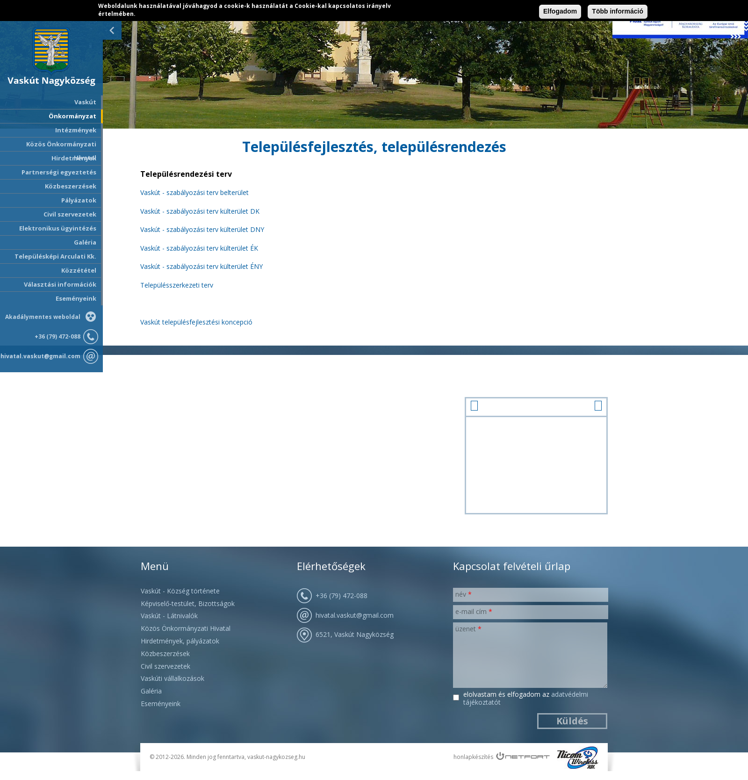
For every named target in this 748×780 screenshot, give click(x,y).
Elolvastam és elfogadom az (525, 699)
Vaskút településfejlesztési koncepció (196, 322)
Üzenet (468, 628)
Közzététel (78, 270)
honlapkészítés (473, 757)
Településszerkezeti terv (176, 285)
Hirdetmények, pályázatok (180, 640)
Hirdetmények (73, 158)
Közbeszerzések (70, 186)
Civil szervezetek (165, 666)
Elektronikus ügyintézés (57, 228)
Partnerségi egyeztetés (59, 172)
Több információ (617, 11)
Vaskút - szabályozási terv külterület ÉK (199, 248)
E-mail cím (473, 611)
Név (463, 594)
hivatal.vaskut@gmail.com (40, 356)
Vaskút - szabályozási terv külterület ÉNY (201, 266)
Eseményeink (76, 298)
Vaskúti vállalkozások (172, 678)
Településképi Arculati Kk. (55, 256)
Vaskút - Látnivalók (169, 615)
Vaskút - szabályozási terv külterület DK (199, 211)
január (536, 406)
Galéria (85, 242)
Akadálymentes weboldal (42, 317)
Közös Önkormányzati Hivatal (185, 628)
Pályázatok (78, 200)
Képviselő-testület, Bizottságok (188, 603)
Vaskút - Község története (180, 590)
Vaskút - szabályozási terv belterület (194, 192)
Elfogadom (560, 11)
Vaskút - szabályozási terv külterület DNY (202, 229)
